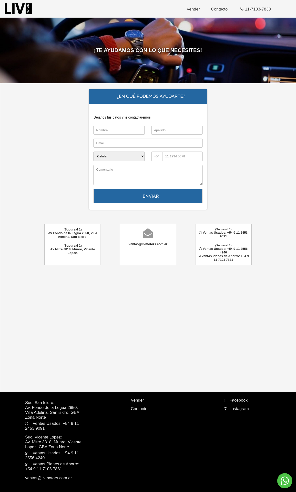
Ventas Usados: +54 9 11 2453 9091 (223, 235)
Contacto (214, 9)
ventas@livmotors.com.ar (148, 245)
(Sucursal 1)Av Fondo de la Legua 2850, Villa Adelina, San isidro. (72, 233)
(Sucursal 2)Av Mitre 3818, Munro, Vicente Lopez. (72, 249)
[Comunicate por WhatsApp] (284, 480)
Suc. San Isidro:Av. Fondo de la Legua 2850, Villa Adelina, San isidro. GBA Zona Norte (53, 402)
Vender (188, 9)
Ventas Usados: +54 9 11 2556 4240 (223, 251)
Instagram (234, 404)
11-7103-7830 (250, 9)
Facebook (234, 396)
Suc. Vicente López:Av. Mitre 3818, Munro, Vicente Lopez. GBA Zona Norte (54, 428)
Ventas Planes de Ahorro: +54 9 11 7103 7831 (223, 258)
